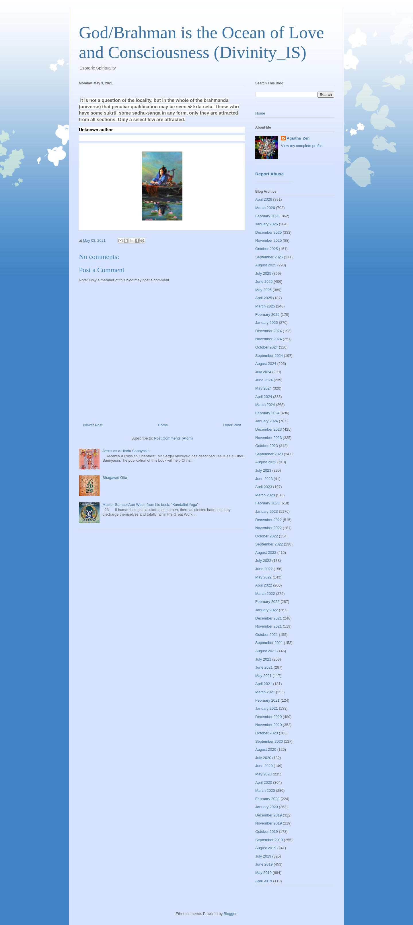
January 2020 (266, 807)
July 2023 (263, 470)
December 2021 (268, 618)
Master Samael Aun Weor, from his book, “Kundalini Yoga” (150, 504)
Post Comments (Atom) (173, 438)
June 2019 (264, 864)
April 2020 (263, 782)
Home (163, 425)
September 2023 (269, 454)
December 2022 (268, 520)
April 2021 (263, 684)
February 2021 (267, 700)
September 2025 (269, 257)
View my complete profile (301, 146)
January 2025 (266, 322)
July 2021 (263, 659)
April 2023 (263, 487)
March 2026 (265, 208)
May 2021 (263, 676)
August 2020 (265, 749)
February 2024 (267, 413)
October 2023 (266, 446)
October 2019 (266, 831)
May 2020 (263, 774)
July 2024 (263, 372)
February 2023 (267, 503)
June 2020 (264, 766)
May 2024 (263, 388)
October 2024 (266, 347)
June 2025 (264, 281)
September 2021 (269, 642)
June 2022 (264, 569)
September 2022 (269, 544)
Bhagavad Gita (114, 477)
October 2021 (266, 634)
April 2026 (263, 199)
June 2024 (264, 380)
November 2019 (268, 823)
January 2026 (266, 224)
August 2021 (265, 651)
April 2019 (263, 881)
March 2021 (265, 692)
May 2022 (263, 577)
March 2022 (265, 593)
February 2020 (267, 799)
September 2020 (269, 741)
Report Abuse (269, 173)
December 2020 (268, 717)
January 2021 (266, 708)
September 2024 (269, 355)
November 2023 (268, 438)
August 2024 (265, 363)
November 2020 (268, 725)
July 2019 (263, 856)
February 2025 (267, 314)
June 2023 (264, 479)
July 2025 (263, 273)
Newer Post (92, 425)
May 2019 (263, 872)
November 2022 (268, 528)
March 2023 (265, 495)
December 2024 (268, 331)
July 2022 (263, 560)
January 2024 (266, 421)
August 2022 (265, 552)
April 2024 (263, 396)
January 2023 (266, 511)
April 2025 (263, 298)
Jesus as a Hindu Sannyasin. (126, 451)
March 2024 (265, 404)
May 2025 (263, 290)
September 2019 (269, 840)
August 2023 (265, 462)
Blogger (230, 914)
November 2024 (268, 339)
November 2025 (268, 240)
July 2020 (263, 758)
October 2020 (266, 733)
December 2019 (268, 815)
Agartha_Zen (298, 138)
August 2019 (265, 848)
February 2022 (267, 601)
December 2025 (268, 232)
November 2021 (268, 626)
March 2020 (265, 790)
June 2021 (264, 667)
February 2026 (267, 216)
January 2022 (266, 610)
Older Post (232, 425)
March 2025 (265, 306)
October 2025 (266, 249)
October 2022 (266, 536)
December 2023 (268, 429)
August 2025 (265, 265)
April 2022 (263, 585)
